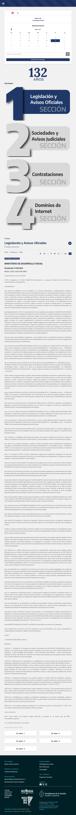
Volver (7, 239)
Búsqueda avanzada (38, 60)
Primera (6, 252)
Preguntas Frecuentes (45, 777)
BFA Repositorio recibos (46, 764)
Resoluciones (13, 252)
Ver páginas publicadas (12, 258)
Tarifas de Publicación (11, 772)
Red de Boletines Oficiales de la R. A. (15, 779)
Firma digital (43, 769)
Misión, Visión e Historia (11, 764)
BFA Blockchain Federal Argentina (14, 782)
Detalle (21, 252)
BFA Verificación (44, 767)
